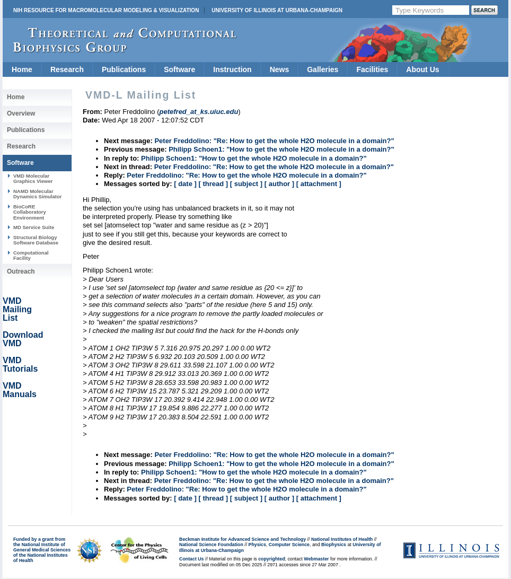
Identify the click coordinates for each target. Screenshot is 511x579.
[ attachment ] (318, 184)
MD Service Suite (33, 227)
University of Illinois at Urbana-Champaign (277, 10)
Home (22, 69)
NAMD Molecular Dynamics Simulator (37, 193)
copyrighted (271, 559)
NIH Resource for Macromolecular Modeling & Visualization (106, 10)
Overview (21, 113)
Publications (124, 69)
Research (67, 69)
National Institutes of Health (342, 539)
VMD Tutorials (20, 364)
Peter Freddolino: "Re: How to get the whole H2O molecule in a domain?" (274, 141)
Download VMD (23, 339)
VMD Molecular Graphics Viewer (32, 178)
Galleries (322, 69)
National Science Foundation (211, 544)
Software (179, 69)
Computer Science (289, 544)
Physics (257, 544)
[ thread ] (213, 184)
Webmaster (316, 559)
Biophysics (333, 544)
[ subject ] (246, 184)
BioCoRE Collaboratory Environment (29, 212)
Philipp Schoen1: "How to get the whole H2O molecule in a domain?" (281, 149)
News (279, 69)
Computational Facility (31, 255)
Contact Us (191, 559)
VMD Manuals (20, 390)
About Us (422, 69)
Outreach (21, 271)
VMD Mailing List (17, 309)
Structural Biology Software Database (35, 239)
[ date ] (185, 184)
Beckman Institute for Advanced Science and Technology (242, 539)
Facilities (372, 69)
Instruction (232, 69)
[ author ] (279, 184)
